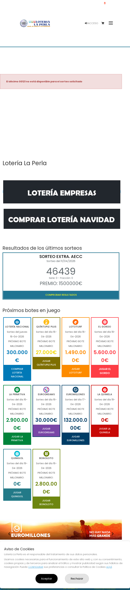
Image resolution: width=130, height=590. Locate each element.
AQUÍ (109, 567)
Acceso (91, 23)
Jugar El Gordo (105, 371)
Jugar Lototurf (75, 370)
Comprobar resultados (61, 295)
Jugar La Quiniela (105, 430)
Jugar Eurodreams (46, 430)
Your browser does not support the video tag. (61, 124)
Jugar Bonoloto (46, 502)
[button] (9, 534)
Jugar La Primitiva (17, 438)
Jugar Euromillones (75, 438)
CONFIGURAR (35, 567)
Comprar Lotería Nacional (17, 372)
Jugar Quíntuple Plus (46, 362)
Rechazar (77, 579)
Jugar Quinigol (17, 494)
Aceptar (46, 579)
